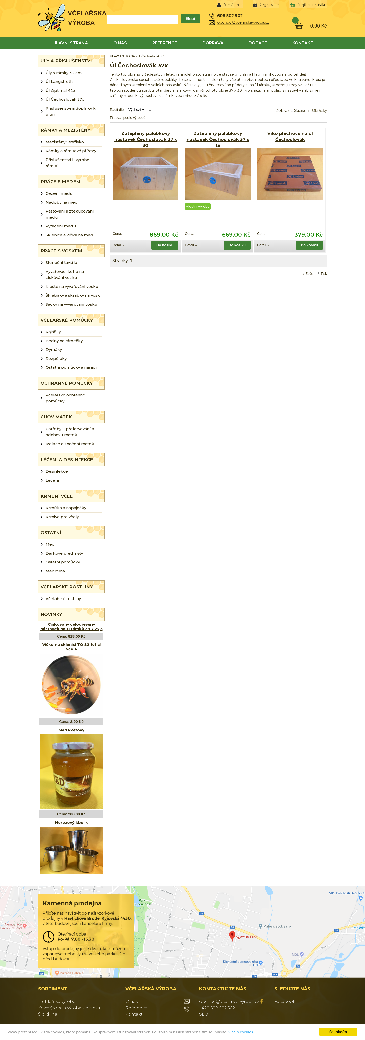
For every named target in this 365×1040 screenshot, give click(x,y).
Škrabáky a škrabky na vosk (73, 295)
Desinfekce (57, 471)
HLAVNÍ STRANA (70, 43)
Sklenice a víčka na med (69, 235)
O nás (131, 1001)
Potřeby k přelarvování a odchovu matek (70, 431)
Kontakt (134, 1014)
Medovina (55, 571)
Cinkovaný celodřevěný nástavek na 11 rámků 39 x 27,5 (71, 626)
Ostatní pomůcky (63, 562)
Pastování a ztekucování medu (70, 214)
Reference (136, 1008)
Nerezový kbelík (71, 822)
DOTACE (258, 43)
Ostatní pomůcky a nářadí (71, 367)
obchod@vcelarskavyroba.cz (229, 1001)
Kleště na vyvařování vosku (72, 286)
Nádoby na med (62, 202)
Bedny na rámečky (64, 340)
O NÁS (120, 43)
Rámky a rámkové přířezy (71, 150)
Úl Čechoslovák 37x (65, 99)
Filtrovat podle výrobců (127, 118)
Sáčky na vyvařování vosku (71, 304)
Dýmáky (54, 349)
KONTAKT (302, 43)
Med (50, 544)
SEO (203, 1014)
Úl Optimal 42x (60, 90)
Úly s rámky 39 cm (64, 72)
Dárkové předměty (64, 553)
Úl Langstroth (59, 81)
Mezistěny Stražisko (65, 141)
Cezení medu (59, 193)
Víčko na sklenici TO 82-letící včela (71, 646)
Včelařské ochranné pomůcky (65, 398)
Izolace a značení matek (70, 443)
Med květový (71, 730)
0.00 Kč (318, 26)
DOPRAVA (212, 43)
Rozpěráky (56, 358)
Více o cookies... (242, 1032)
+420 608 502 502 (217, 1008)
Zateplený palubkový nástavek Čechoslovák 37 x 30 (145, 139)
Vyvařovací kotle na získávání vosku (65, 274)
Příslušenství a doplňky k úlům (71, 111)
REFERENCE (164, 43)
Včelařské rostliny (63, 598)
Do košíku (164, 245)
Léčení (52, 480)
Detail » (118, 245)
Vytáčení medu (61, 226)
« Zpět (308, 274)
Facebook (284, 1001)
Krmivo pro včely (62, 516)
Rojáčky (53, 331)
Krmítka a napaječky (66, 507)
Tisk (324, 274)
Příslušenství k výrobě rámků (67, 162)
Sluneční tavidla (61, 262)
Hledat (190, 19)
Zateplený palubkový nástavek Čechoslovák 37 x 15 (218, 139)
